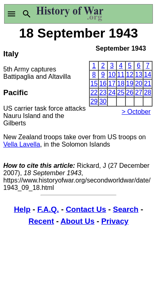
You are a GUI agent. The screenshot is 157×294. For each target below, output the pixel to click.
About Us (78, 221)
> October (136, 111)
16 (103, 83)
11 (121, 74)
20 (138, 83)
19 (130, 83)
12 (130, 74)
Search (125, 209)
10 (112, 74)
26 (130, 92)
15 (94, 83)
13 (138, 74)
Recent (41, 221)
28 (147, 92)
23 (103, 92)
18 (121, 83)
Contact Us (86, 209)
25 (121, 92)
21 (147, 83)
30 (103, 101)
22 (94, 92)
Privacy (114, 221)
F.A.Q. (48, 209)
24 (112, 92)
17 (112, 83)
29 (94, 101)
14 (147, 74)
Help (22, 209)
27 (138, 92)
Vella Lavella (21, 144)
